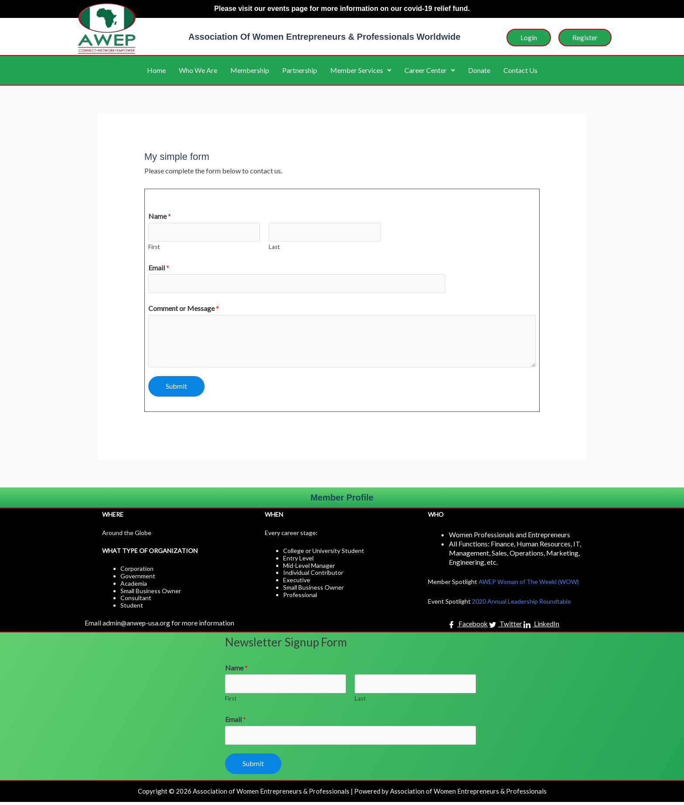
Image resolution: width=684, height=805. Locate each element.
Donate (479, 70)
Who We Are (198, 70)
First (154, 247)
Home (156, 70)
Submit (176, 387)
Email (158, 268)
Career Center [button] (429, 70)
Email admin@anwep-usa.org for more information (160, 624)
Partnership (299, 70)
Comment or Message (183, 310)
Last (274, 247)
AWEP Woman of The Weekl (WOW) (529, 583)
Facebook (467, 626)
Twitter (506, 626)
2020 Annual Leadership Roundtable (521, 603)
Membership (249, 70)
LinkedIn (542, 626)
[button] (361, 70)
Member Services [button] (360, 70)
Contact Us (520, 70)
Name (159, 216)
